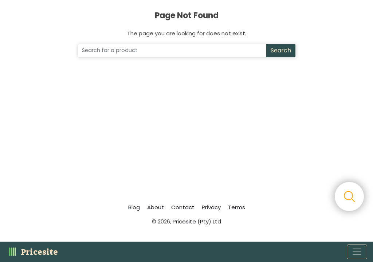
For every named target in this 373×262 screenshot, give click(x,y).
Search (281, 50)
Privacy (211, 207)
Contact (183, 207)
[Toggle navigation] (357, 252)
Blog (134, 207)
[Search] (171, 50)
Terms (236, 207)
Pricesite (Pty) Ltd (197, 221)
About (155, 207)
